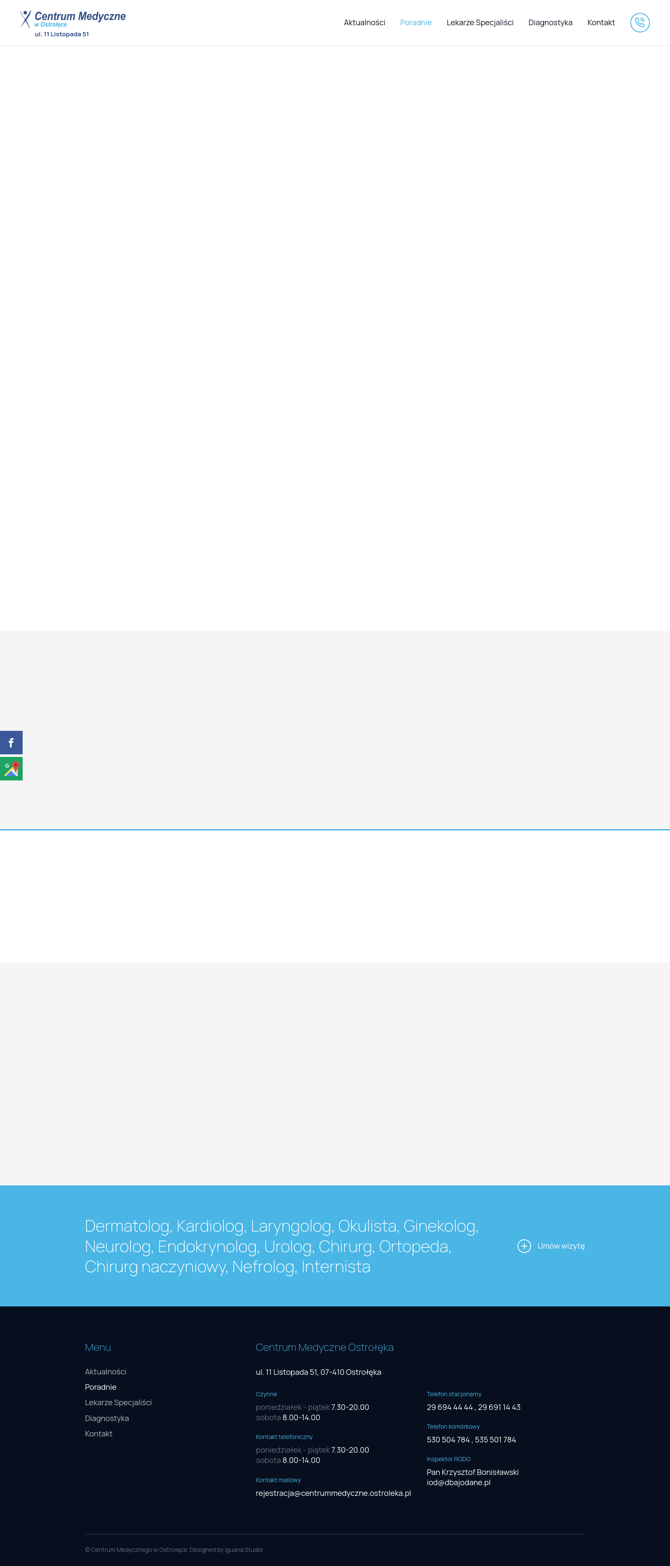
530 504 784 (448, 1439)
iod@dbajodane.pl (459, 1482)
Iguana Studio (244, 1549)
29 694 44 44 (450, 1407)
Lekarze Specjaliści (480, 22)
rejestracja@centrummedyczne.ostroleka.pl (333, 1493)
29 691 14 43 (499, 1407)
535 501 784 (495, 1439)
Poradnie (416, 22)
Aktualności (364, 22)
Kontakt (601, 22)
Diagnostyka (551, 22)
